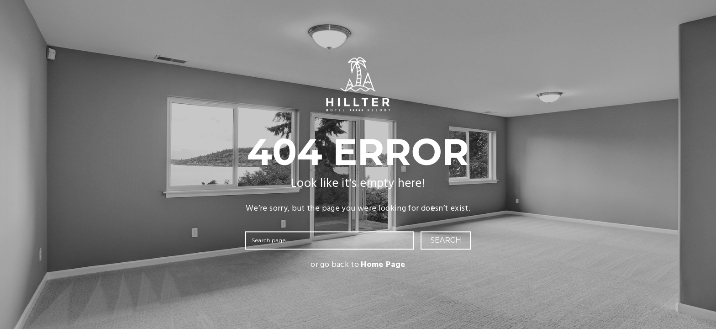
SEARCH (445, 240)
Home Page (383, 265)
